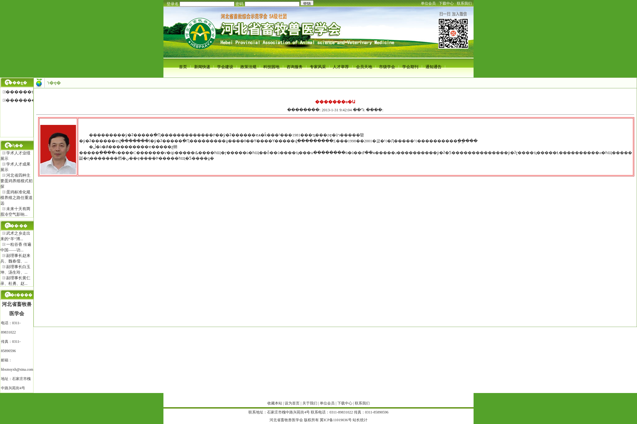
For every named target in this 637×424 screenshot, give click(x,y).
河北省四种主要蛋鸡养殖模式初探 (16, 181)
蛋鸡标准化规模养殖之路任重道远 (16, 197)
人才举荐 (341, 66)
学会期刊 (410, 66)
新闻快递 (202, 66)
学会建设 (225, 66)
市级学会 (387, 66)
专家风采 (318, 66)
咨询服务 (295, 66)
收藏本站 (274, 403)
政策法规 (248, 66)
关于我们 (309, 403)
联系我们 (464, 3)
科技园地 (271, 66)
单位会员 (428, 3)
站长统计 (360, 420)
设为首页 (292, 403)
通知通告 (433, 66)
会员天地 (364, 66)
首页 (183, 66)
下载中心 (446, 3)
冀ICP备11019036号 (335, 420)
